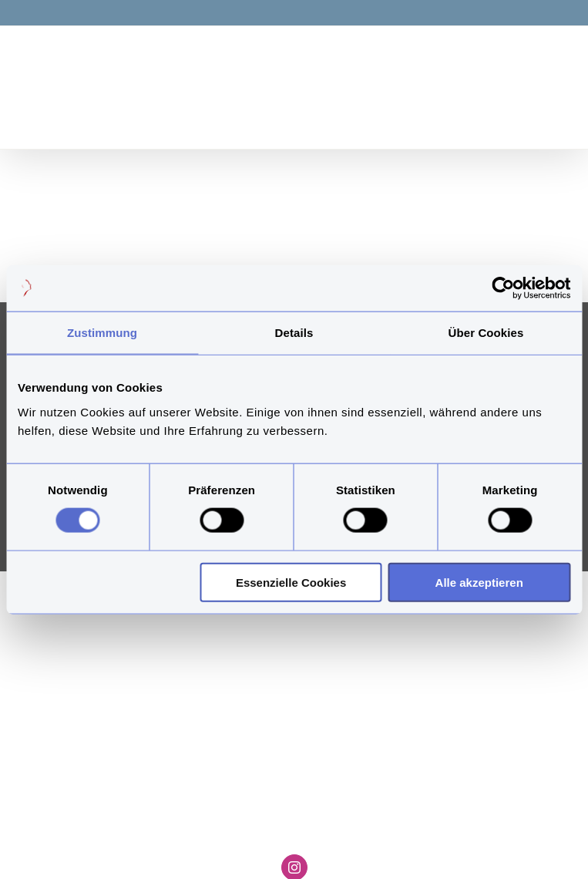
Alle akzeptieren (479, 581)
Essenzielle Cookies (291, 581)
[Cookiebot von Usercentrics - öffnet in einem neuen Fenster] (502, 288)
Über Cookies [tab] (486, 332)
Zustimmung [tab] (102, 332)
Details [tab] (294, 332)
